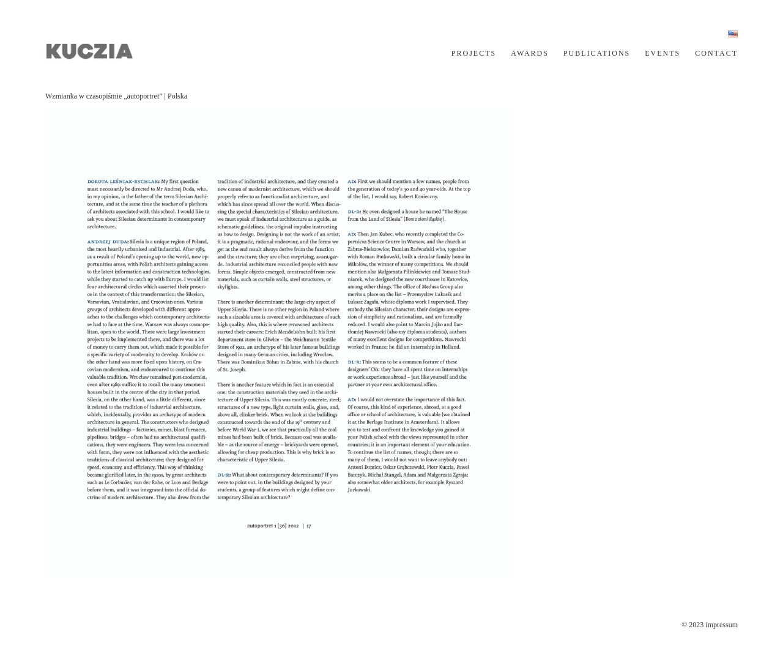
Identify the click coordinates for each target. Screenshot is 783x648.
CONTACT (716, 53)
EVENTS (662, 53)
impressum (721, 624)
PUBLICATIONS (596, 53)
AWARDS (530, 53)
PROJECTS (473, 53)
